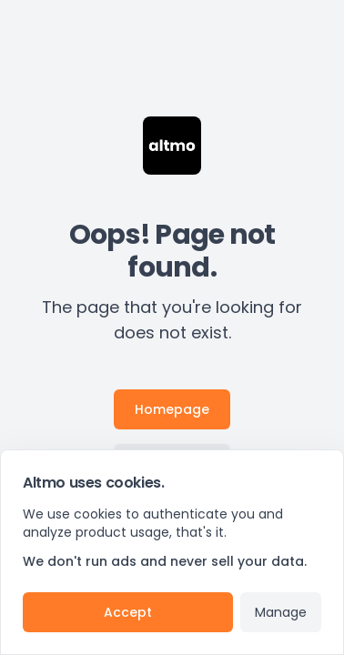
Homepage (172, 409)
